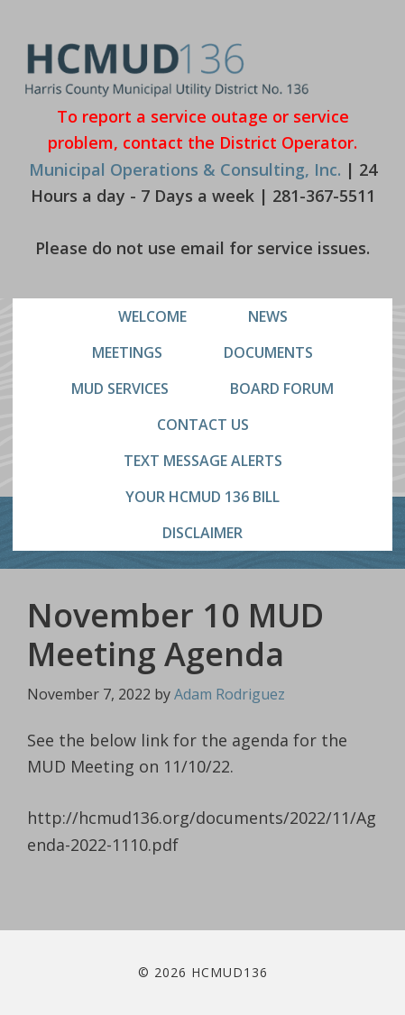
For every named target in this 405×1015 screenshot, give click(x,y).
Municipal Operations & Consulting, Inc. (185, 169)
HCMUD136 (166, 70)
